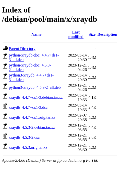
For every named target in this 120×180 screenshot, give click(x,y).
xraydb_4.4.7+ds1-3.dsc (28, 107)
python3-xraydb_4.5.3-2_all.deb (35, 87)
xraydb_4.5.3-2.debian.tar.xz (32, 127)
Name (36, 34)
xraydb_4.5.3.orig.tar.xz (28, 147)
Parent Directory (22, 48)
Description (107, 34)
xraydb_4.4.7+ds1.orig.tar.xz (32, 117)
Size (92, 34)
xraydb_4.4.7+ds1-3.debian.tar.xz (36, 97)
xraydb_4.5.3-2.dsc (24, 137)
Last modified (75, 34)
